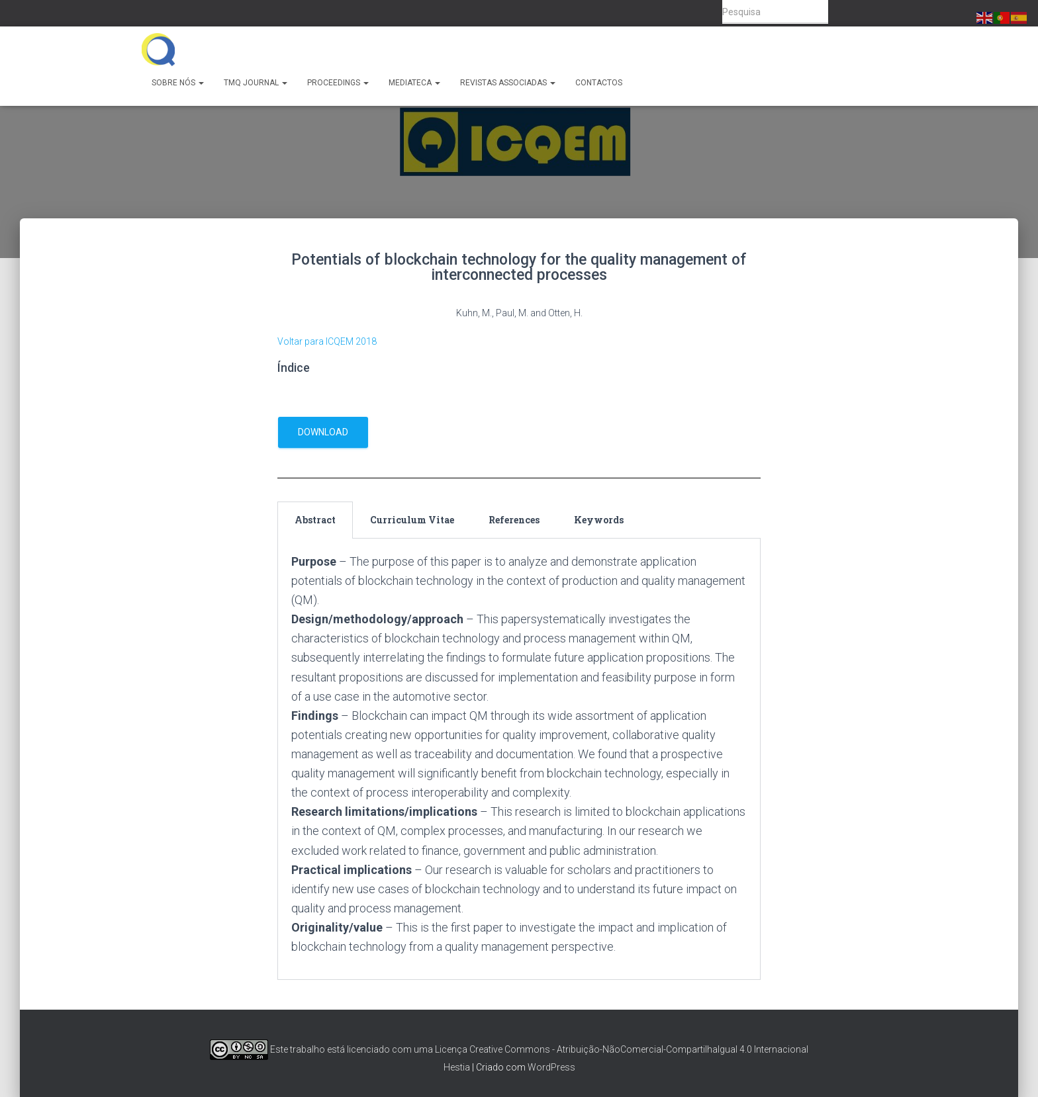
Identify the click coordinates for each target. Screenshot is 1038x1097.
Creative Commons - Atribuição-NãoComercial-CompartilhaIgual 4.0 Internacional (638, 1049)
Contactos (598, 82)
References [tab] (514, 519)
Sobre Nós (178, 82)
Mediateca (414, 82)
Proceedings (338, 82)
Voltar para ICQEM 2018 (327, 341)
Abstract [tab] (315, 519)
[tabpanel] (519, 759)
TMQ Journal (255, 82)
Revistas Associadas (507, 82)
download (323, 432)
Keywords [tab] (599, 519)
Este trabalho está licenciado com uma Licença (338, 1049)
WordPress (551, 1067)
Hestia (457, 1067)
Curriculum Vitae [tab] (412, 519)
